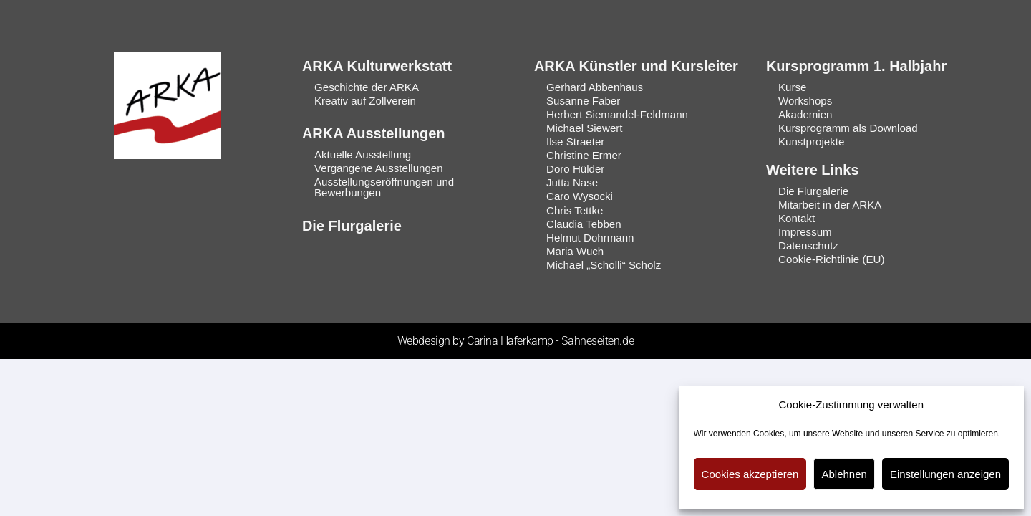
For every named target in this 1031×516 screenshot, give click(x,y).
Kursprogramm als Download (847, 128)
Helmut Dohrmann (590, 237)
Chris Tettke (574, 210)
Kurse (792, 87)
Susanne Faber (583, 101)
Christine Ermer (583, 155)
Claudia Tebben (583, 223)
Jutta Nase (572, 182)
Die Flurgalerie (352, 225)
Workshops (805, 101)
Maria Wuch (575, 250)
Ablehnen (843, 474)
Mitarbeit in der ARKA (829, 204)
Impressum (804, 231)
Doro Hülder (575, 169)
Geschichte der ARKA (366, 87)
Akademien (805, 114)
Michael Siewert (584, 128)
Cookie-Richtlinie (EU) (831, 258)
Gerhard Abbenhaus (594, 87)
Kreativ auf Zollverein (364, 101)
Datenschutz (808, 245)
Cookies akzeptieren (750, 474)
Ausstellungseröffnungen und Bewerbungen (383, 187)
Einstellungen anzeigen (945, 474)
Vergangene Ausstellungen (378, 168)
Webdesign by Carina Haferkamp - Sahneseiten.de (515, 340)
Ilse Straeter (575, 141)
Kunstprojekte (811, 141)
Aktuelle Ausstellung (362, 154)
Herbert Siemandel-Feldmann (616, 114)
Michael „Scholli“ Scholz (603, 264)
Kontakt (796, 217)
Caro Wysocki (579, 196)
